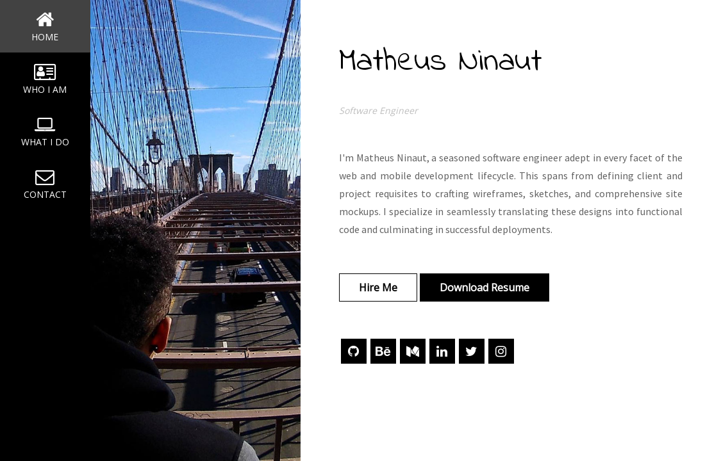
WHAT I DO (45, 131)
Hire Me (378, 287)
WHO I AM (45, 78)
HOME (45, 26)
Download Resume (484, 287)
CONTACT (45, 183)
